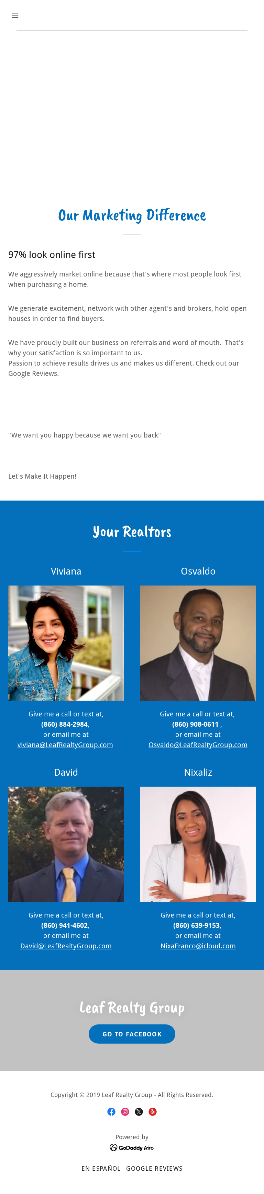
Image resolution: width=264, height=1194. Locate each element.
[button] (36, 15)
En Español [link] (101, 1168)
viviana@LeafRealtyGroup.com (65, 745)
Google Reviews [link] (154, 1168)
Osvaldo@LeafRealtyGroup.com (198, 745)
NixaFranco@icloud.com (198, 946)
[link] (111, 1112)
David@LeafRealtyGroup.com (66, 946)
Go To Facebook (132, 1034)
